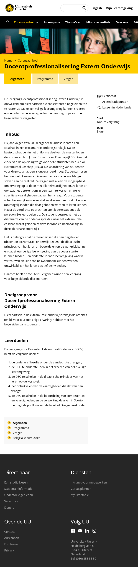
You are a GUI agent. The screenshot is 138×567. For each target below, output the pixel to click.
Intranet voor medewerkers (89, 482)
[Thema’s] (73, 22)
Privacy (9, 550)
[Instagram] (94, 531)
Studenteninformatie (18, 489)
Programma (21, 428)
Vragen (17, 433)
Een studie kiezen (16, 482)
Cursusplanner (81, 489)
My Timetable (80, 495)
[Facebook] (73, 531)
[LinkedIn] (87, 531)
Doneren (10, 508)
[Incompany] (52, 22)
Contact (9, 532)
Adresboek (11, 538)
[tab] (17, 78)
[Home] (7, 22)
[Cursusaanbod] (26, 22)
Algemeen (20, 423)
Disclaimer (11, 544)
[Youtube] (80, 531)
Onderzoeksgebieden (18, 495)
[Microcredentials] (98, 22)
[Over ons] (122, 22)
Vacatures (11, 501)
